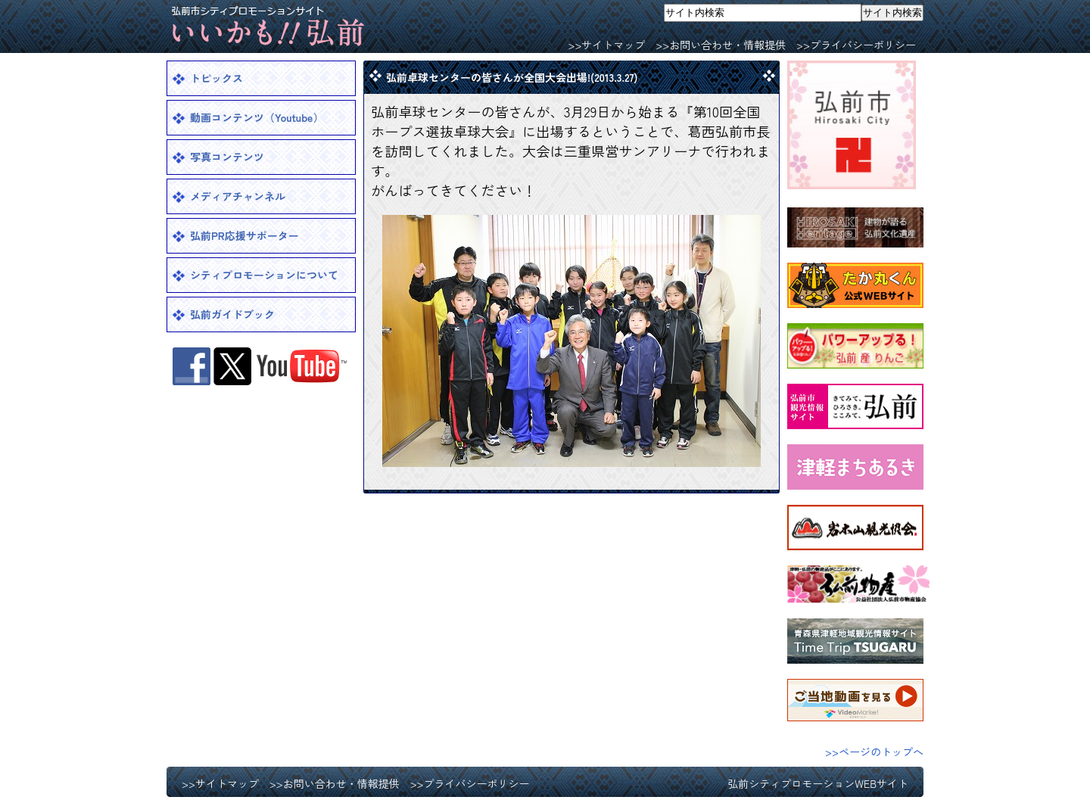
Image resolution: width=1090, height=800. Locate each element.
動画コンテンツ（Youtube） (256, 117)
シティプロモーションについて (264, 274)
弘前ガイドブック (232, 314)
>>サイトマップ (606, 44)
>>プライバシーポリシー (856, 44)
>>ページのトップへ (874, 751)
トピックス (216, 78)
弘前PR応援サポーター (244, 235)
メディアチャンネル (237, 196)
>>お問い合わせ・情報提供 (721, 44)
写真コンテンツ (227, 156)
